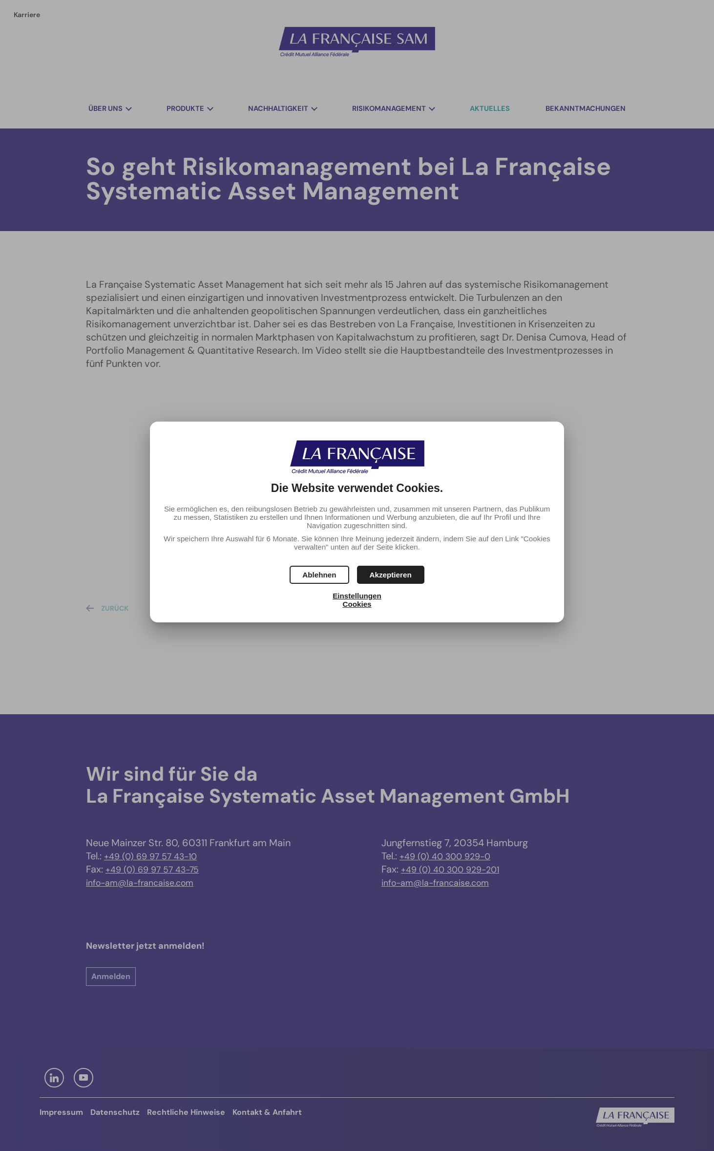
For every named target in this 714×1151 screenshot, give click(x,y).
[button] (390, 575)
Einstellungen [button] (357, 596)
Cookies (356, 604)
